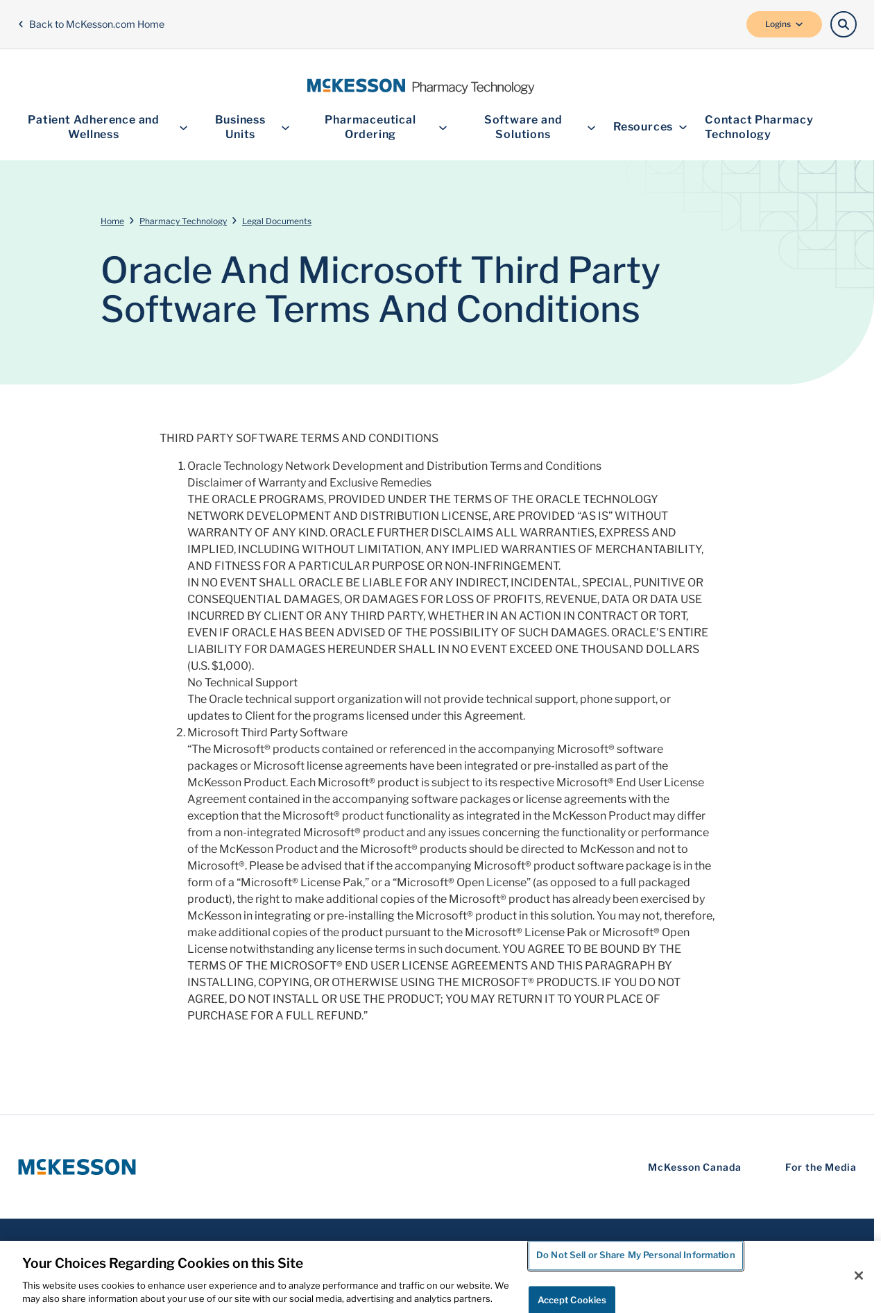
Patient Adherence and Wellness (108, 127)
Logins (784, 24)
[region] (440, 1277)
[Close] (859, 1275)
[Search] (843, 24)
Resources (650, 127)
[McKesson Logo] (77, 1167)
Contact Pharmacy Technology (759, 127)
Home (112, 221)
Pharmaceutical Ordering (386, 127)
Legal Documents (276, 221)
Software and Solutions (540, 127)
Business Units (253, 127)
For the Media (821, 1167)
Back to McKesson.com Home (90, 24)
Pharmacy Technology (183, 221)
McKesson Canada (695, 1167)
